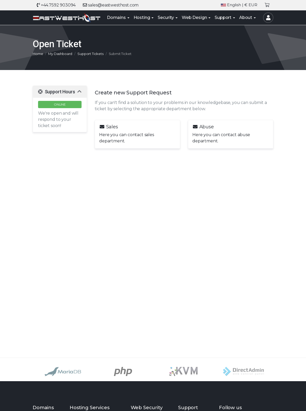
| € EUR (239, 5)
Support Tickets (90, 54)
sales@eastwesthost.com (111, 5)
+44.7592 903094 (56, 5)
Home (38, 54)
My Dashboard (60, 54)
